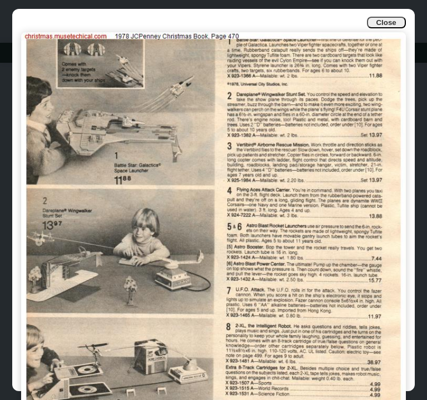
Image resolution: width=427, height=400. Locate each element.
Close (386, 22)
